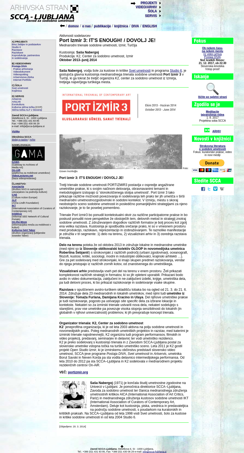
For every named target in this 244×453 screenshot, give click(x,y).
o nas (87, 26)
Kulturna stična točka (23, 107)
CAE (14, 194)
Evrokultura (18, 104)
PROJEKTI (149, 3)
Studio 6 (16, 47)
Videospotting (20, 74)
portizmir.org (78, 372)
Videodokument (21, 71)
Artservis (17, 99)
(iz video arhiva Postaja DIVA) (212, 53)
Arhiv (32, 139)
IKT (14, 205)
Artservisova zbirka (23, 77)
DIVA (135, 26)
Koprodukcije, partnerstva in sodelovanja (26, 56)
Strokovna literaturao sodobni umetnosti (212, 148)
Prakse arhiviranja (23, 69)
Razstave (17, 50)
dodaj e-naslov (20, 139)
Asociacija (18, 186)
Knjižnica (17, 90)
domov (73, 26)
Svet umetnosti (20, 88)
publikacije (102, 26)
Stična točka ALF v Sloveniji (27, 110)
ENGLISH (149, 26)
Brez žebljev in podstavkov (26, 44)
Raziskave (17, 52)
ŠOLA (152, 11)
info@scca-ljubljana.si (154, 451)
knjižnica (121, 26)
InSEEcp (17, 213)
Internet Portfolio (22, 80)
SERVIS (151, 16)
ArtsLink (16, 101)
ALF (14, 200)
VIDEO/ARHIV (146, 7)
